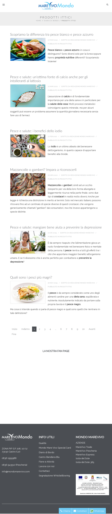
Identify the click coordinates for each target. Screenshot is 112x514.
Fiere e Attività (46, 462)
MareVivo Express (85, 455)
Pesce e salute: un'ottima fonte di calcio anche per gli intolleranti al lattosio (49, 79)
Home (38, 21)
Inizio (14, 329)
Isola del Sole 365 (85, 462)
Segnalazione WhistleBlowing (54, 476)
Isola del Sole (83, 458)
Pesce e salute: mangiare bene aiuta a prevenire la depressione (56, 227)
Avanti (92, 329)
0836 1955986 (9, 458)
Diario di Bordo (51, 21)
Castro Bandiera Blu (49, 457)
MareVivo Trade (84, 447)
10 (83, 329)
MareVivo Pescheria (86, 451)
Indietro (25, 329)
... (55, 329)
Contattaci (44, 471)
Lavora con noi (46, 466)
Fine (14, 334)
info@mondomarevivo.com (16, 472)
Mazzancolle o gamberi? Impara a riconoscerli (43, 170)
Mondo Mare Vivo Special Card (55, 448)
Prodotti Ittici (66, 44)
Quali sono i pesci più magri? (31, 278)
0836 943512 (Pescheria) (14, 465)
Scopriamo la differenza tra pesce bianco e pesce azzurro (51, 35)
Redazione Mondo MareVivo (83, 40)
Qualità (42, 443)
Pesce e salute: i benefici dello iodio (36, 131)
